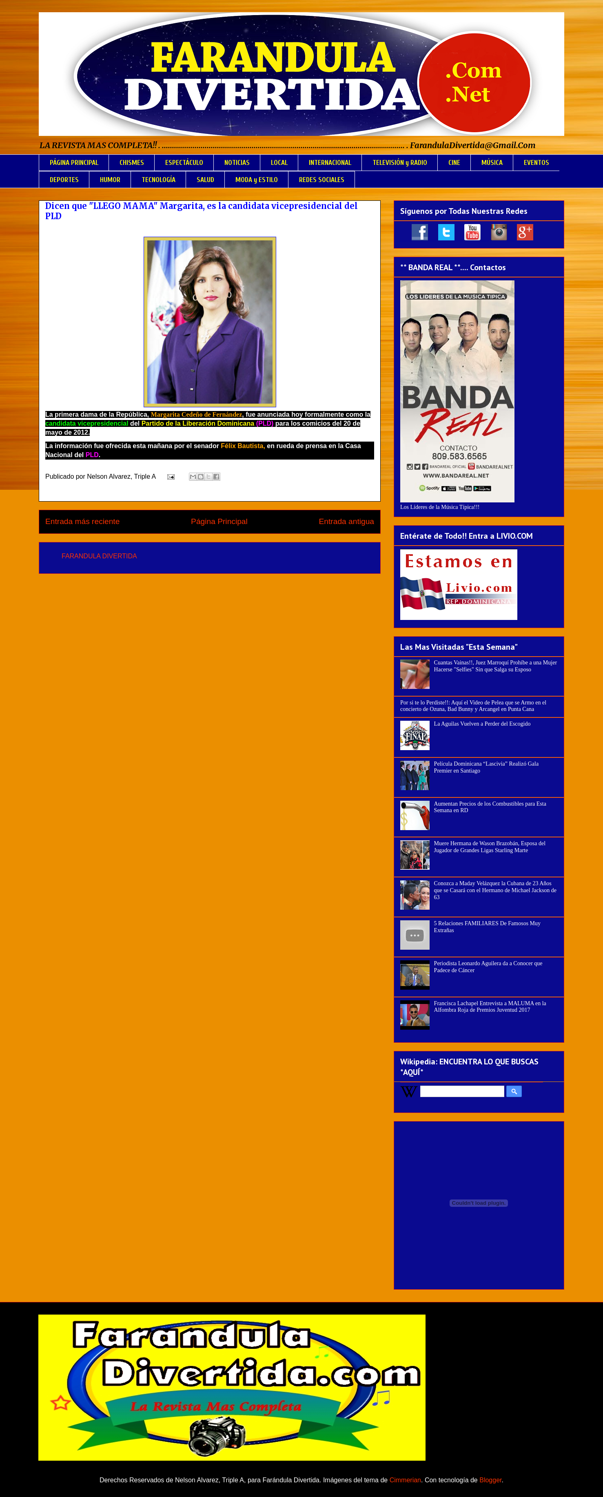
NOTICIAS (237, 163)
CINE (454, 163)
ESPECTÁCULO (184, 163)
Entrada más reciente (82, 521)
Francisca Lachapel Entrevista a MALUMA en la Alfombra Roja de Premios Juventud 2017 (490, 1006)
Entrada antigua (346, 521)
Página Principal (219, 521)
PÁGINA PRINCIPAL (74, 163)
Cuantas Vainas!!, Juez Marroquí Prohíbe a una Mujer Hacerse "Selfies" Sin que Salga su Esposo (495, 666)
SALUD (205, 180)
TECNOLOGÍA (158, 180)
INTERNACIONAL (330, 163)
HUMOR (110, 180)
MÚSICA (492, 163)
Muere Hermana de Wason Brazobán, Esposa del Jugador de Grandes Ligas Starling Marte (489, 846)
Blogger (490, 1480)
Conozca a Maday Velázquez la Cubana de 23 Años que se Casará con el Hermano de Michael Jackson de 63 (495, 890)
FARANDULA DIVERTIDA (99, 556)
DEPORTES (64, 180)
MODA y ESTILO (256, 180)
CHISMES (132, 163)
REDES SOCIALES (321, 180)
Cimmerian (405, 1480)
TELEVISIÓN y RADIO (399, 163)
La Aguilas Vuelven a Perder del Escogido (482, 724)
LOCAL (279, 163)
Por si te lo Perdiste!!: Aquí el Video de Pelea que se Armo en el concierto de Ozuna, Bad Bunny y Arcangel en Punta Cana (473, 706)
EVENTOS (536, 163)
